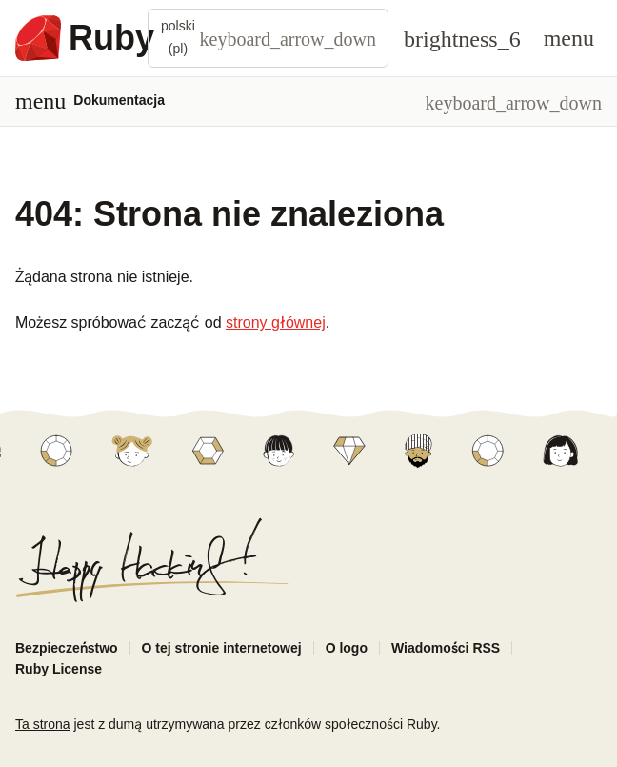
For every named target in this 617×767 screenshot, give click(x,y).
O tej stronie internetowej (222, 648)
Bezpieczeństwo (66, 648)
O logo (347, 648)
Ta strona (42, 724)
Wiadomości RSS (445, 648)
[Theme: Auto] (462, 38)
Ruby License (58, 669)
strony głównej (276, 322)
